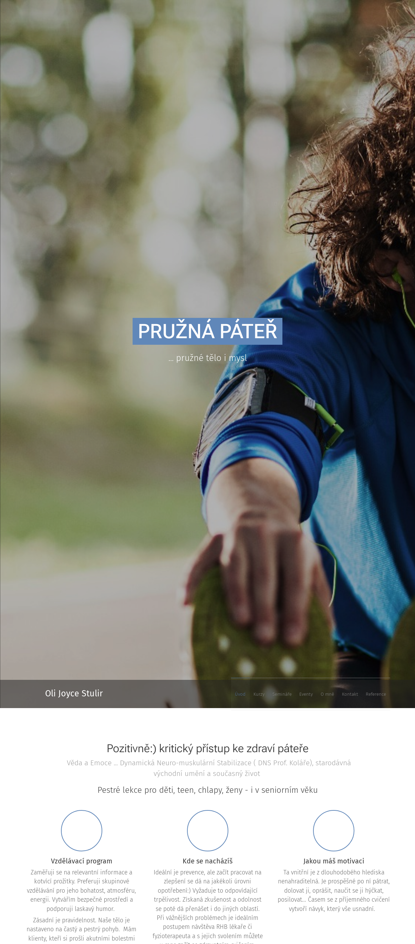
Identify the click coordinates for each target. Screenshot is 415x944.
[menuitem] (309, 694)
